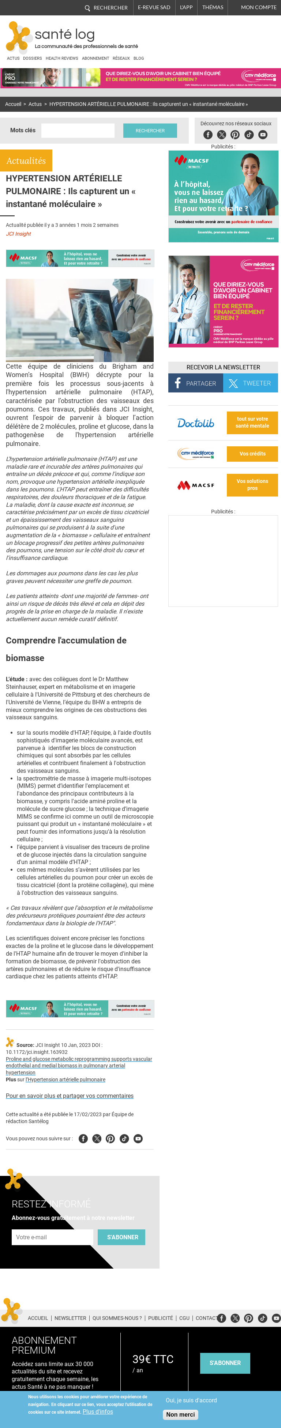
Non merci (180, 1415)
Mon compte (259, 7)
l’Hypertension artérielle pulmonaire (65, 1080)
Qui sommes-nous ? (117, 1318)
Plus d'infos (98, 1411)
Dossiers (32, 58)
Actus (13, 58)
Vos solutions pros (252, 484)
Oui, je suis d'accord (191, 1400)
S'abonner (122, 1237)
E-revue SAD (154, 7)
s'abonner (225, 1362)
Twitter (221, 133)
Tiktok (249, 133)
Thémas (212, 7)
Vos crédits (253, 454)
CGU (184, 1318)
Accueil (13, 104)
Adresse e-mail (32, 1225)
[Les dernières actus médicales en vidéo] (223, 604)
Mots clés (22, 130)
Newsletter (70, 1318)
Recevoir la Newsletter (223, 367)
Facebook (208, 133)
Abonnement (95, 58)
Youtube (138, 1137)
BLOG (139, 58)
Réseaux (121, 58)
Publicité (160, 1318)
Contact (207, 1318)
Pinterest (235, 133)
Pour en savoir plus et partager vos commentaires (70, 1095)
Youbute (262, 133)
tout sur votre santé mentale (252, 422)
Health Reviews (62, 58)
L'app (186, 7)
